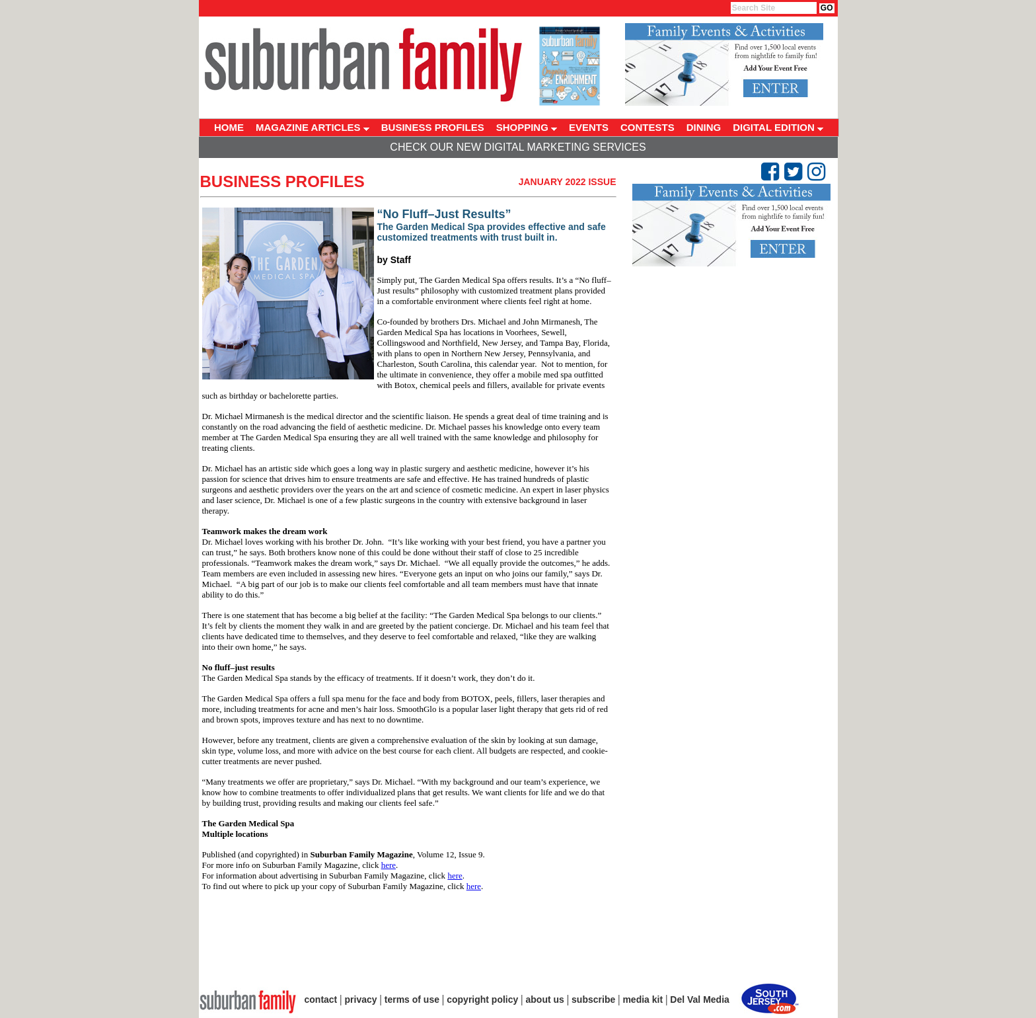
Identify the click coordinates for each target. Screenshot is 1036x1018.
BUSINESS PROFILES (432, 127)
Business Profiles (282, 181)
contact (321, 999)
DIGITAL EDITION (778, 127)
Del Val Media (699, 999)
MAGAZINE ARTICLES (312, 127)
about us (545, 999)
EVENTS (589, 127)
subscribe (593, 999)
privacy (361, 999)
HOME (229, 127)
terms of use (412, 999)
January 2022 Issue (567, 181)
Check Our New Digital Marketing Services (518, 147)
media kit (642, 999)
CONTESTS (647, 127)
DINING (704, 127)
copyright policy (482, 999)
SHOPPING (526, 127)
